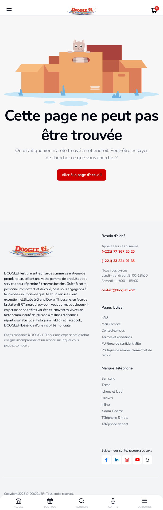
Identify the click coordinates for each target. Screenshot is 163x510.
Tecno (106, 384)
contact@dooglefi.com (118, 290)
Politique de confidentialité (121, 343)
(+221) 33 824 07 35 (118, 260)
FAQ (105, 317)
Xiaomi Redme (112, 411)
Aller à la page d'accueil (82, 174)
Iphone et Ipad (112, 391)
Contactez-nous (113, 330)
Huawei (107, 398)
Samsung (108, 378)
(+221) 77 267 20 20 (118, 251)
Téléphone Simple (115, 417)
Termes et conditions (117, 337)
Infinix (106, 404)
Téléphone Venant (115, 424)
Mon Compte (111, 324)
